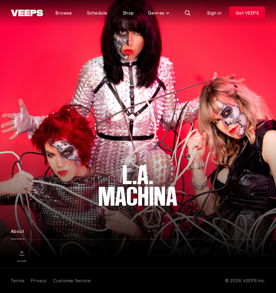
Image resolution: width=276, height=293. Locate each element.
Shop (128, 12)
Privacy (38, 280)
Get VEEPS (247, 12)
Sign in (214, 12)
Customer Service (72, 280)
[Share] (22, 256)
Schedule (97, 12)
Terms (17, 280)
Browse (64, 12)
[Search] (187, 12)
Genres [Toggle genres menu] (159, 12)
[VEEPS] (27, 13)
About (17, 231)
